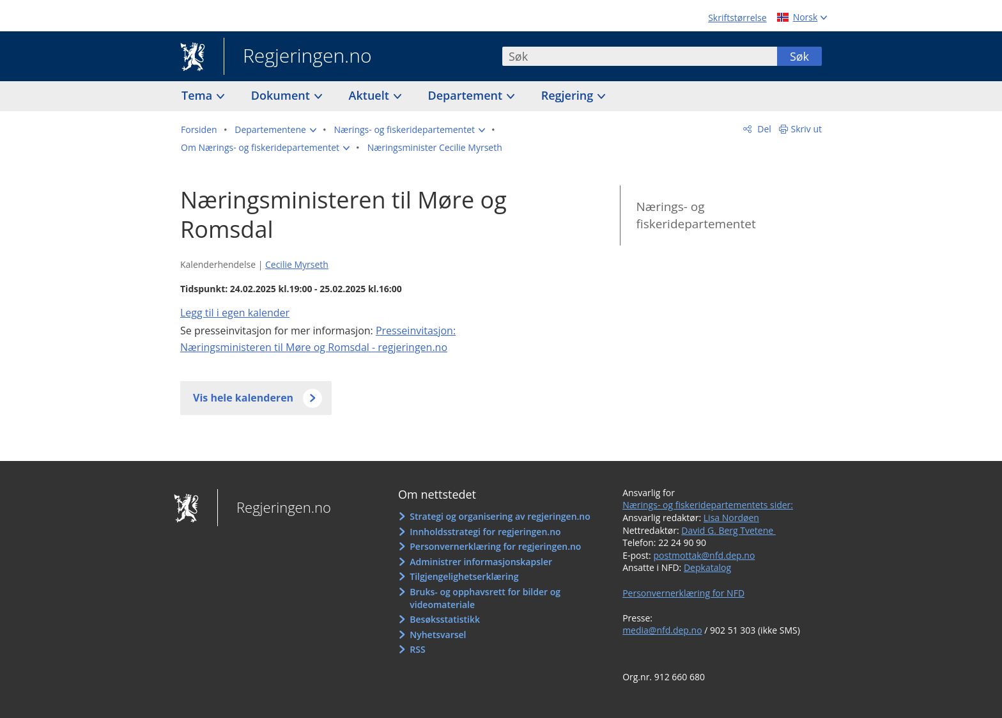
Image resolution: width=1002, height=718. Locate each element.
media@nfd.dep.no (662, 630)
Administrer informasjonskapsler (481, 562)
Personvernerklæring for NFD (683, 593)
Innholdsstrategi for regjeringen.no (485, 532)
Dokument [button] (282, 95)
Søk (799, 56)
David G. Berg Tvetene (728, 530)
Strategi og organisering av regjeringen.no (500, 516)
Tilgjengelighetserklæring (464, 576)
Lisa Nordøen (731, 517)
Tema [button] (198, 95)
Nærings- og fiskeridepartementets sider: (707, 505)
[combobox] (639, 56)
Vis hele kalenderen (243, 398)
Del (763, 129)
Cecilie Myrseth (296, 264)
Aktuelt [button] (370, 95)
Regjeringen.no (298, 57)
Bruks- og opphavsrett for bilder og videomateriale (485, 598)
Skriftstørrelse (737, 18)
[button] (275, 129)
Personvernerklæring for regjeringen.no (495, 546)
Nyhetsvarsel (438, 634)
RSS (417, 649)
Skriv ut (806, 129)
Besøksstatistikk (445, 619)
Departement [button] (466, 95)
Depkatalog (707, 567)
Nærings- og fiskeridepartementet (695, 215)
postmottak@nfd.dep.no (704, 555)
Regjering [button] (568, 95)
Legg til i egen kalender (234, 313)
